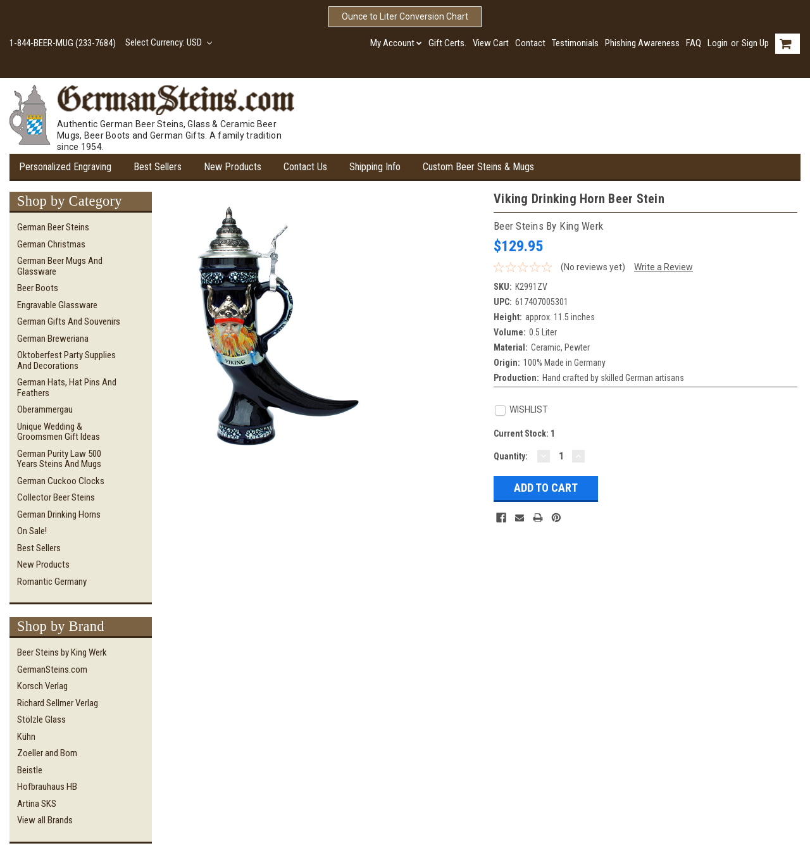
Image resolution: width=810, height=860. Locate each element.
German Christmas (51, 244)
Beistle (29, 770)
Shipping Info (375, 167)
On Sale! (32, 531)
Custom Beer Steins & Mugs (478, 167)
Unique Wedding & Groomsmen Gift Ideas (58, 432)
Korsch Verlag (42, 686)
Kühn (26, 736)
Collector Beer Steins (56, 497)
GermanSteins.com (52, 669)
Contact (530, 43)
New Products (232, 167)
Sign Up (755, 43)
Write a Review (663, 267)
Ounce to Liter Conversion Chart (405, 16)
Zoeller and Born (47, 753)
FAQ (693, 43)
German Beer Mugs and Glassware (60, 266)
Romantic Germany (52, 581)
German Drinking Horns (59, 514)
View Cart (491, 43)
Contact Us (305, 167)
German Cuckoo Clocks (60, 481)
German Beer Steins (53, 227)
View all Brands (45, 820)
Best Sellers (158, 167)
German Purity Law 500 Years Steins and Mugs (59, 459)
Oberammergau (45, 409)
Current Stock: (524, 433)
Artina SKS (36, 803)
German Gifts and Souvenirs (68, 321)
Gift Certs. (447, 43)
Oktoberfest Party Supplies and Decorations (66, 360)
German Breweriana (53, 338)
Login (717, 43)
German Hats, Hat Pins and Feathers (66, 388)
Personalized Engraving (65, 167)
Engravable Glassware (57, 305)
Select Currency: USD (168, 42)
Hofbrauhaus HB (47, 786)
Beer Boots (37, 288)
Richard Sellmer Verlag (57, 703)
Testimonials (575, 43)
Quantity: (511, 456)
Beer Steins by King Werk (62, 652)
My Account (396, 43)
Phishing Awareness (642, 43)
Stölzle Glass (41, 719)
